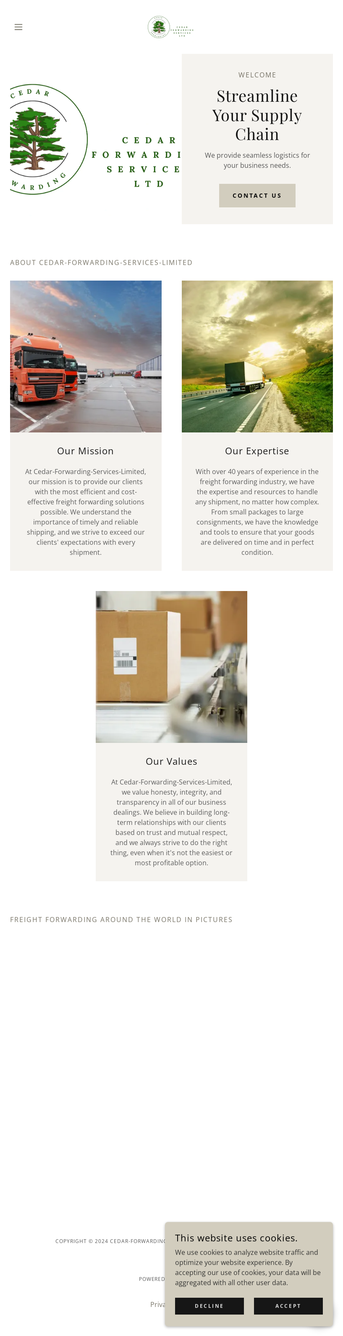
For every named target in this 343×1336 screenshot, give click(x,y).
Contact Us (258, 195)
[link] (171, 27)
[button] (34, 27)
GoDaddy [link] (190, 1279)
